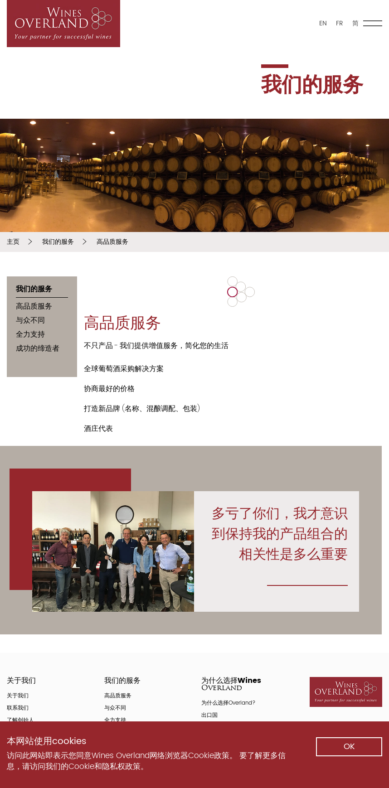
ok (349, 746)
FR (339, 23)
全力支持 (30, 335)
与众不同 (30, 321)
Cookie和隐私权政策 (104, 766)
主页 (13, 242)
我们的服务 (58, 242)
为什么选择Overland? (228, 704)
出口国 (209, 716)
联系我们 (18, 709)
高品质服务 (112, 242)
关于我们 (18, 696)
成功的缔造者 (37, 349)
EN (323, 23)
